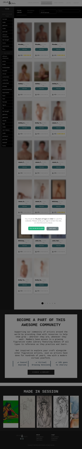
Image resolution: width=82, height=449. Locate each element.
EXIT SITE (53, 228)
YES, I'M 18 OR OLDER (36, 228)
